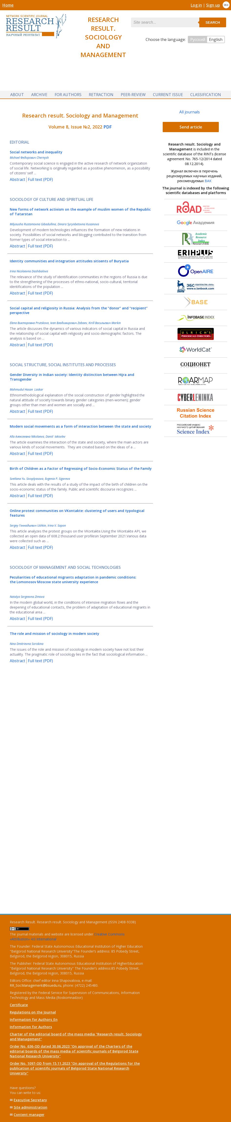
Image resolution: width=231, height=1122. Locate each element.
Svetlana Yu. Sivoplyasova (26, 479)
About (17, 94)
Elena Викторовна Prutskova (29, 323)
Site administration (30, 1107)
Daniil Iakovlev (55, 436)
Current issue (168, 94)
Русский (197, 39)
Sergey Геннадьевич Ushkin (28, 525)
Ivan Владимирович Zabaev (68, 323)
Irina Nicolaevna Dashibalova (29, 271)
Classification (205, 94)
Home (8, 5)
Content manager (29, 1114)
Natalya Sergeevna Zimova (27, 597)
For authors (68, 94)
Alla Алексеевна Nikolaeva (27, 436)
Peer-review (133, 94)
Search (212, 22)
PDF (107, 127)
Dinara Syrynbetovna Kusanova (78, 224)
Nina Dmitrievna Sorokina (26, 644)
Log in (196, 5)
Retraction (101, 94)
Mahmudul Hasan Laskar (26, 389)
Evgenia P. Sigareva (57, 479)
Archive (39, 94)
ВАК (208, 180)
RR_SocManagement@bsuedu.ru (35, 985)
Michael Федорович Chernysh (29, 158)
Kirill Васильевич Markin (105, 323)
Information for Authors (31, 1026)
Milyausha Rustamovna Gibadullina (33, 224)
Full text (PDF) (40, 179)
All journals (189, 112)
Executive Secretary (30, 1100)
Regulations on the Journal (33, 1012)
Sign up (213, 5)
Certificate (19, 1005)
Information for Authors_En (34, 1019)
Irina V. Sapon (57, 525)
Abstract (17, 179)
